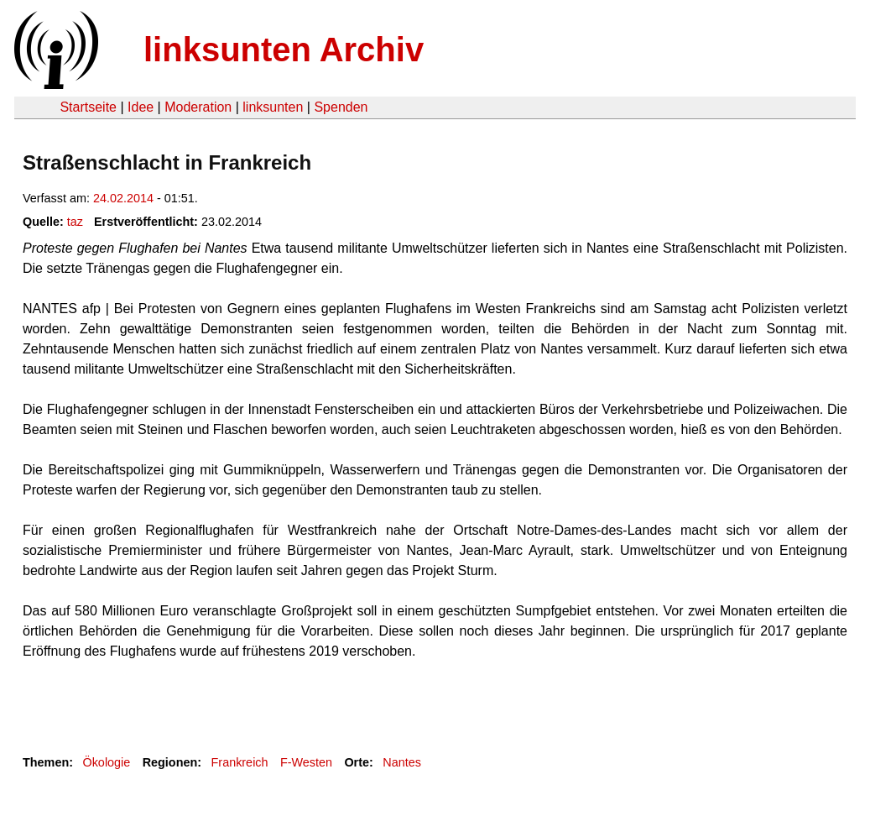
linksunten (272, 107)
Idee (141, 107)
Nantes (402, 762)
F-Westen (306, 762)
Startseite (88, 107)
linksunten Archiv (283, 49)
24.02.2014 (123, 198)
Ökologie (106, 762)
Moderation (198, 107)
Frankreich (239, 762)
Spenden (340, 107)
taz (75, 221)
